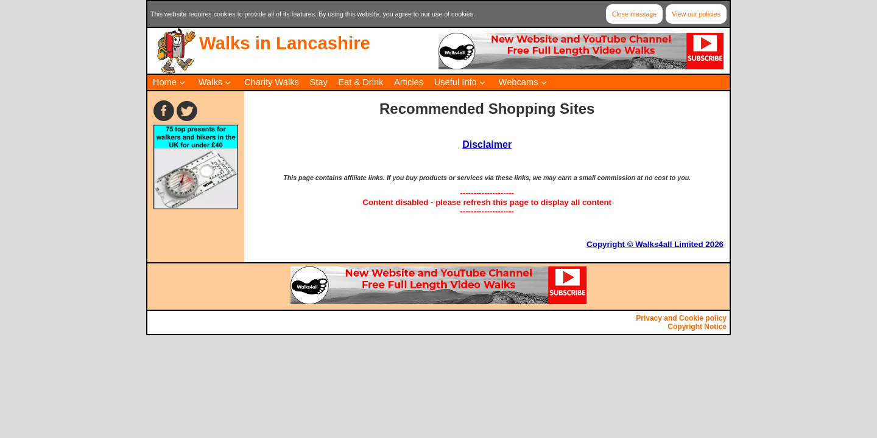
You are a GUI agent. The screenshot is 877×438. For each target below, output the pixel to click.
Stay (318, 82)
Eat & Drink (360, 82)
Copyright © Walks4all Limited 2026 (655, 244)
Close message (634, 14)
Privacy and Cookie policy (681, 318)
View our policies (696, 14)
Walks (210, 82)
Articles (408, 82)
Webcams (518, 82)
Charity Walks (271, 82)
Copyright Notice (697, 326)
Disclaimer (487, 144)
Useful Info (455, 82)
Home (165, 82)
